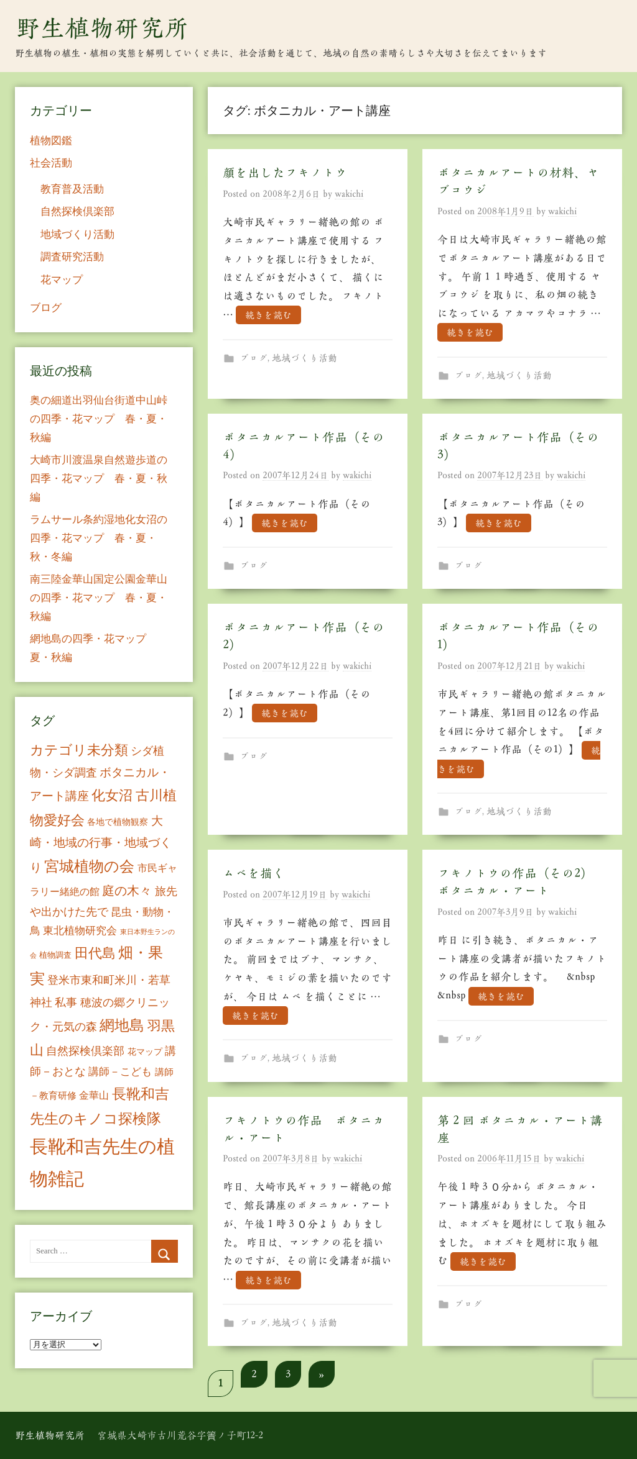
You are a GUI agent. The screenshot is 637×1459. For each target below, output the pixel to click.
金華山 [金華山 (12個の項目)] (94, 1095)
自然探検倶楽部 (77, 211)
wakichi (349, 194)
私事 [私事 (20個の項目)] (66, 1002)
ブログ (253, 358)
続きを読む (268, 315)
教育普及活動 (72, 189)
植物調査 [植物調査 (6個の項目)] (55, 955)
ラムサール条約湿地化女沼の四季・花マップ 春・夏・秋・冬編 (98, 538)
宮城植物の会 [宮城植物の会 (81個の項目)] (89, 866)
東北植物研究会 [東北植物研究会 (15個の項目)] (80, 931)
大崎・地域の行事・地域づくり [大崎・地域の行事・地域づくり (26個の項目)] (101, 844)
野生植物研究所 (102, 28)
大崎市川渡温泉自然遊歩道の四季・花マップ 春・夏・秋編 (98, 478)
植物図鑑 (51, 141)
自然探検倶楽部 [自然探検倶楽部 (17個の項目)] (85, 1051)
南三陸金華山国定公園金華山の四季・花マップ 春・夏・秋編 (98, 597)
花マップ (61, 280)
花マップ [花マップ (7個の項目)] (145, 1052)
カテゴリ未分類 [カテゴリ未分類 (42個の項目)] (79, 750)
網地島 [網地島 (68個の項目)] (122, 1025)
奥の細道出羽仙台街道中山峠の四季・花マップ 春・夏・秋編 (98, 418)
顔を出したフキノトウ (285, 172)
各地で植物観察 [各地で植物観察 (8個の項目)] (117, 822)
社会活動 (51, 163)
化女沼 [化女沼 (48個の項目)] (112, 795)
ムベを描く (254, 873)
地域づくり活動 (304, 358)
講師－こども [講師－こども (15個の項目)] (120, 1072)
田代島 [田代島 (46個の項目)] (95, 953)
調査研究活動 (72, 257)
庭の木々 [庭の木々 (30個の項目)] (127, 891)
